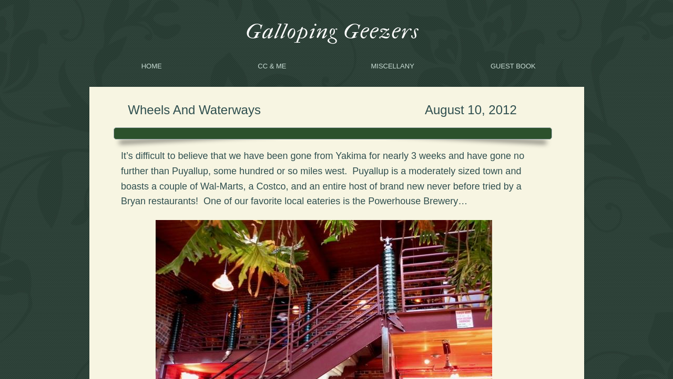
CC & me (272, 66)
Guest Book (513, 66)
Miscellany (392, 66)
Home (151, 66)
